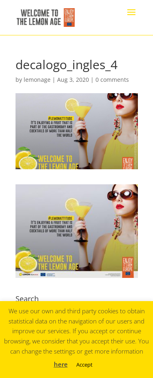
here (61, 364)
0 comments (112, 79)
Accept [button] (84, 364)
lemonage (37, 79)
